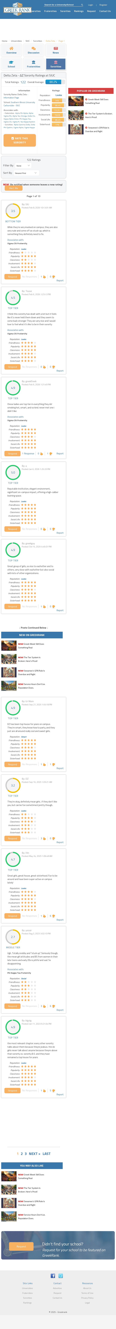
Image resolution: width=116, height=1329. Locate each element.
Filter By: (8, 165)
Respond (12, 276)
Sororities (65, 11)
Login (90, 4)
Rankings (79, 11)
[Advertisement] (33, 1122)
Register (103, 4)
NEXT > (34, 1153)
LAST (47, 1153)
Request (91, 11)
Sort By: (7, 173)
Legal (87, 1302)
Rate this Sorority (19, 140)
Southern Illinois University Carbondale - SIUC (19, 104)
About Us (87, 1288)
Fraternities (50, 11)
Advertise (57, 1288)
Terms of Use (87, 1293)
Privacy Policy (87, 1297)
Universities (34, 11)
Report (60, 280)
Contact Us (105, 11)
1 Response (28, 453)
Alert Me (13, 188)
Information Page (11, 97)
